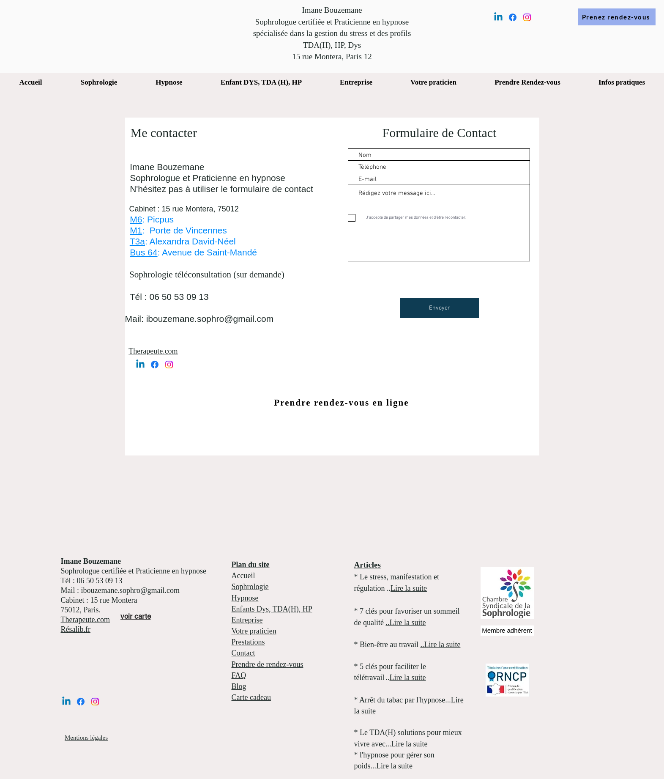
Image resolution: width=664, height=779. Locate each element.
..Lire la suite (405, 622)
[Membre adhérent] (507, 630)
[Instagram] (527, 17)
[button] (261, 82)
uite (421, 588)
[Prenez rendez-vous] (617, 16)
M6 (136, 219)
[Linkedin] (498, 17)
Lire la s (403, 588)
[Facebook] (513, 17)
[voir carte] (135, 616)
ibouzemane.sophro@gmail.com (209, 319)
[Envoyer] (439, 308)
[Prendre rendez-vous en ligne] (342, 402)
